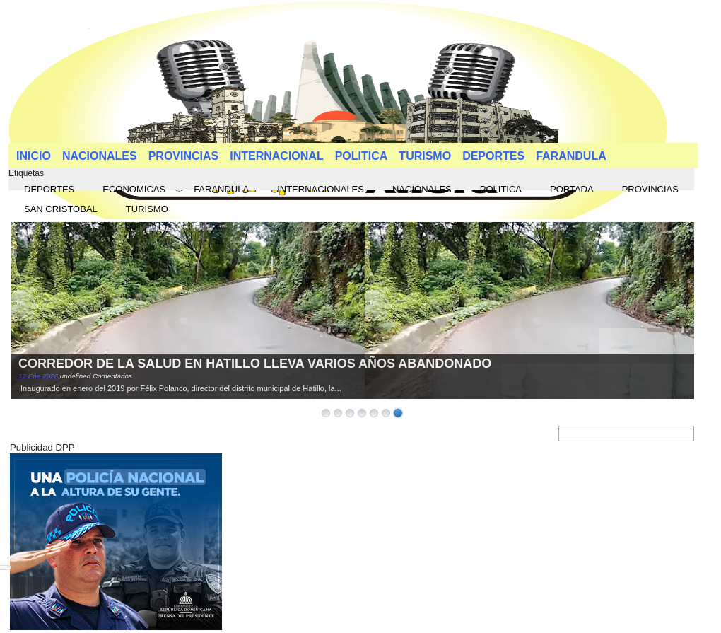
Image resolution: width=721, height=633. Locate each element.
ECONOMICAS (133, 189)
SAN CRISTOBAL (61, 209)
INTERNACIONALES (320, 189)
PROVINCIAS (183, 156)
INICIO (33, 156)
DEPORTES (493, 156)
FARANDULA (571, 156)
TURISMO (425, 156)
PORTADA (572, 189)
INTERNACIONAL (276, 156)
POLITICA (361, 156)
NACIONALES (99, 156)
